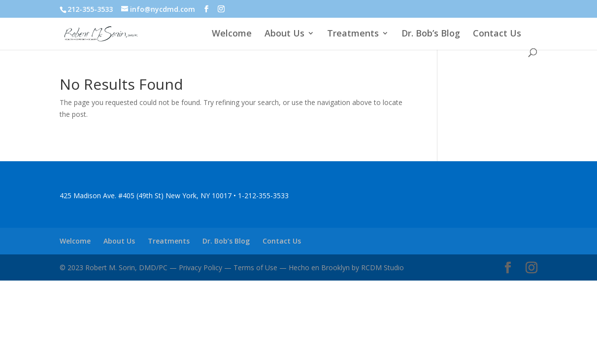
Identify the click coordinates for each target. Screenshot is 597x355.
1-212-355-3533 (263, 195)
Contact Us (497, 34)
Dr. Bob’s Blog (430, 34)
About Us (284, 34)
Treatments (353, 34)
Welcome (232, 34)
